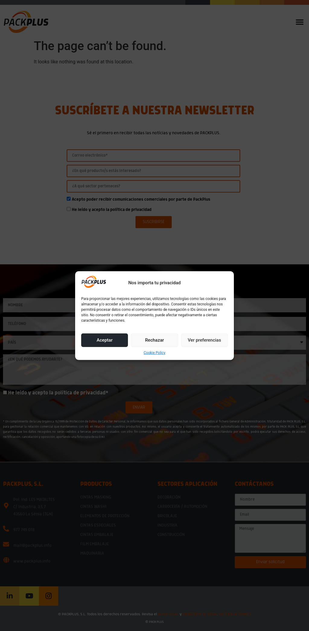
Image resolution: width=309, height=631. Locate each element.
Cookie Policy (154, 353)
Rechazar (154, 340)
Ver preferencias (204, 340)
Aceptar (105, 340)
